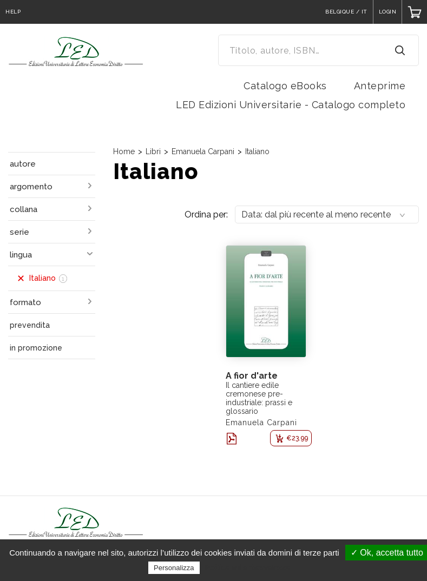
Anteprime (380, 85)
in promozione (36, 348)
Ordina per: (206, 214)
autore (23, 164)
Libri (153, 151)
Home (124, 151)
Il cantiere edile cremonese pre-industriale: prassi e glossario (259, 398)
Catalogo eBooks (285, 85)
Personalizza (174, 568)
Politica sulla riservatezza (247, 567)
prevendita (30, 325)
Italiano (257, 151)
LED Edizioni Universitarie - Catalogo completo (290, 104)
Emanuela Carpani (203, 151)
